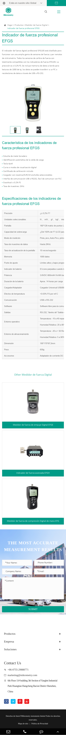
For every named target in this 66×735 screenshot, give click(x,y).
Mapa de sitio (23, 724)
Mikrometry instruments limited (33, 716)
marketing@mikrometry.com (22, 675)
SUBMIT (33, 609)
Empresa (9, 641)
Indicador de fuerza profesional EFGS (23, 28)
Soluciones (10, 649)
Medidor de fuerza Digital (36, 25)
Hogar (10, 25)
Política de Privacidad (40, 724)
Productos (19, 25)
